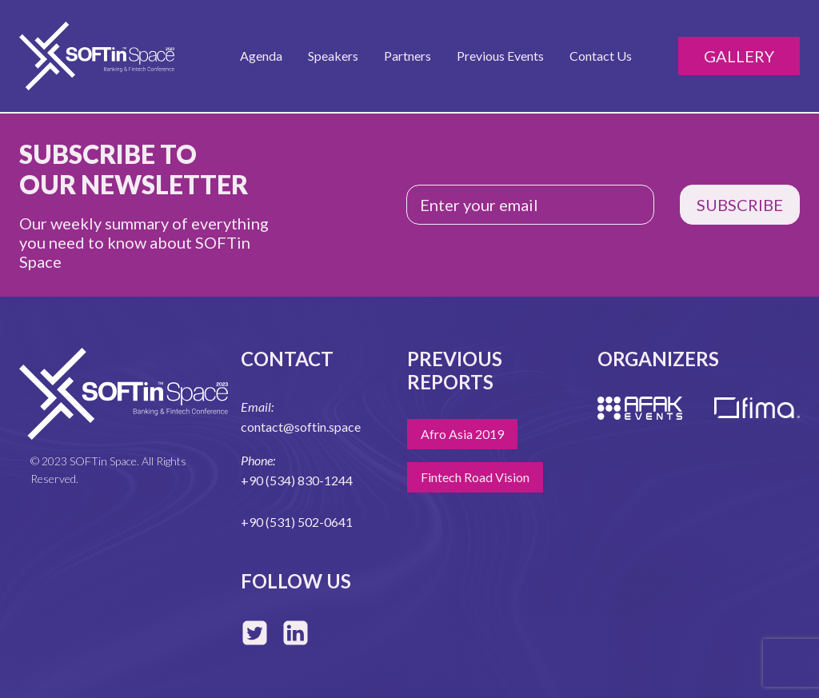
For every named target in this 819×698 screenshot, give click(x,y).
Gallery (739, 56)
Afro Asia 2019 (462, 433)
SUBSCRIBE (740, 204)
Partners (407, 55)
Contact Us (600, 55)
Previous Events (500, 55)
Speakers (333, 55)
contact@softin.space (301, 426)
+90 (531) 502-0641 (297, 521)
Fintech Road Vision (475, 477)
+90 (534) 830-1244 (297, 480)
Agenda (261, 55)
